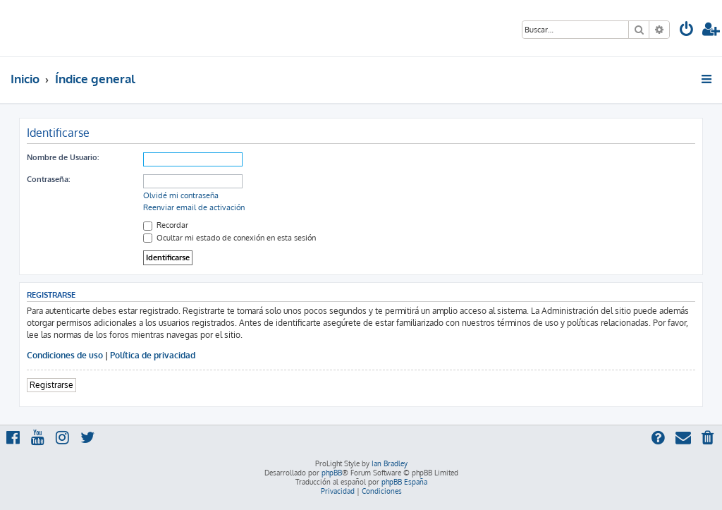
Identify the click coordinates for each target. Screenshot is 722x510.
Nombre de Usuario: (63, 157)
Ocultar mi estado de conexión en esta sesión (229, 238)
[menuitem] (687, 30)
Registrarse (51, 385)
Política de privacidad (152, 355)
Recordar (165, 225)
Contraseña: (48, 179)
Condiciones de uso (65, 355)
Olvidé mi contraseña (181, 195)
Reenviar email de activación (194, 207)
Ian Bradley (390, 463)
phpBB (332, 472)
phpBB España (404, 482)
